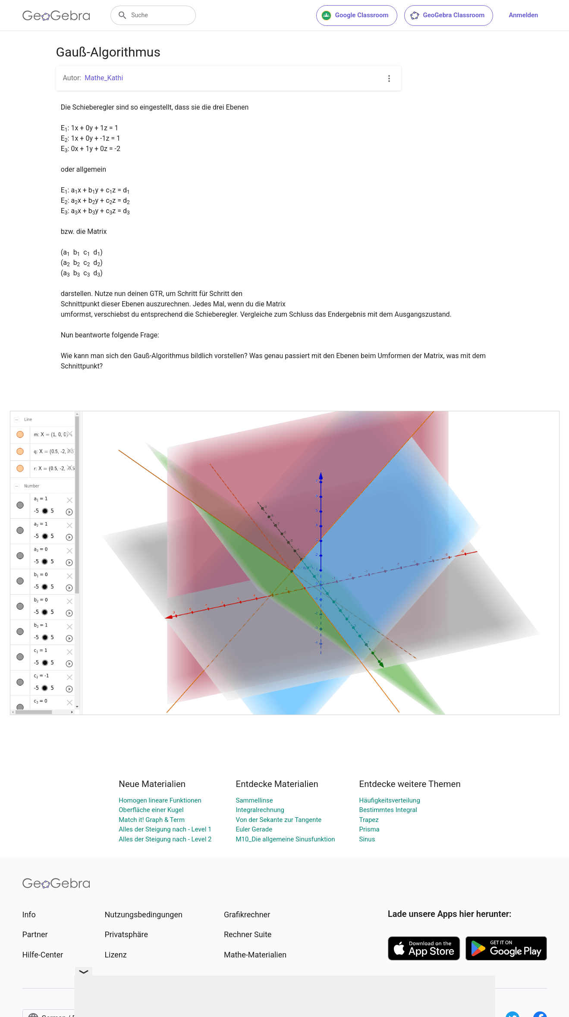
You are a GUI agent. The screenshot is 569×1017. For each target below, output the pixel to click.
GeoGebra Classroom (447, 15)
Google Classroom (355, 15)
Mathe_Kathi (104, 78)
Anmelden (523, 15)
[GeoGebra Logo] (56, 15)
